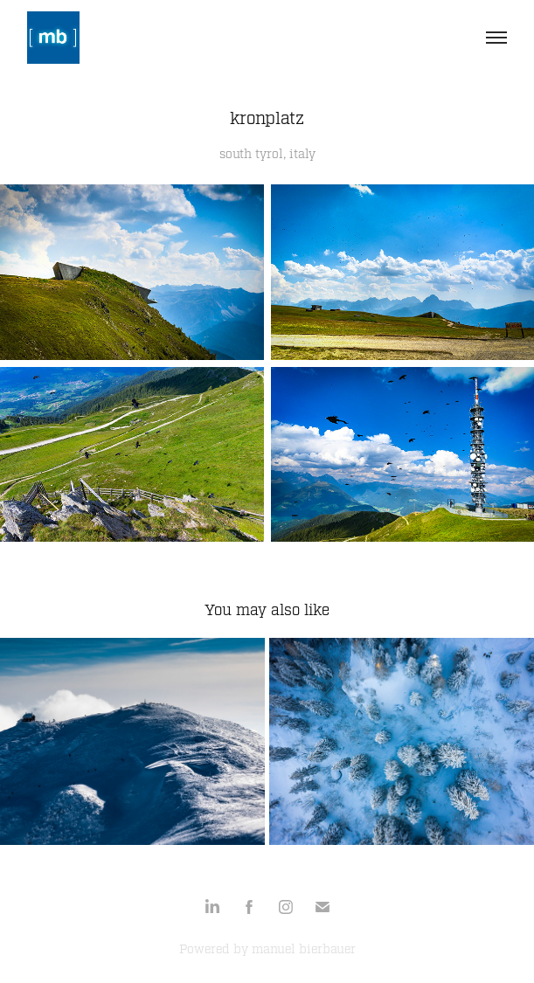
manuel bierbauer (304, 949)
